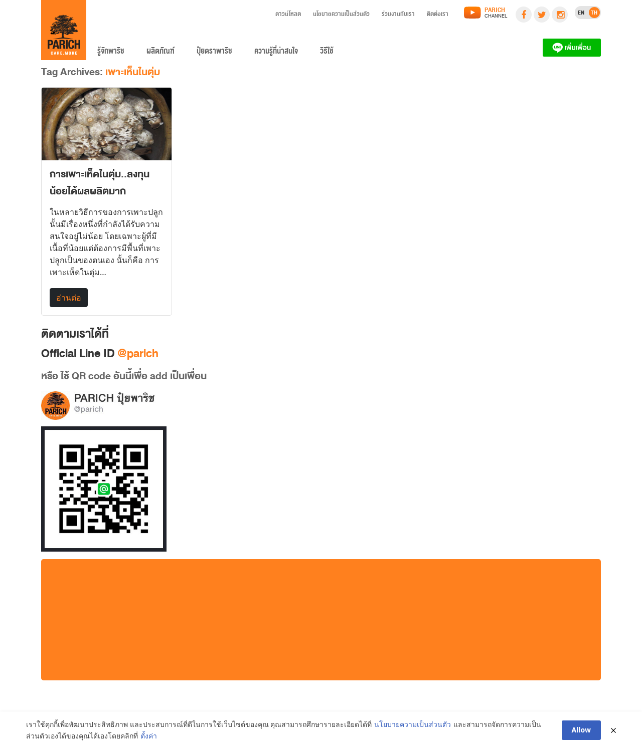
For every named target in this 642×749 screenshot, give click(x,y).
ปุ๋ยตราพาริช (214, 53)
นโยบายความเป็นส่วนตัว (341, 16)
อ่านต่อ (68, 297)
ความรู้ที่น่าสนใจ (276, 53)
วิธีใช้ (327, 53)
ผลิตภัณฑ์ (160, 53)
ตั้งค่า (148, 735)
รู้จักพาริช (110, 53)
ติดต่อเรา (437, 16)
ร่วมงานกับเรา (398, 16)
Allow (581, 730)
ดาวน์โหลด (288, 16)
